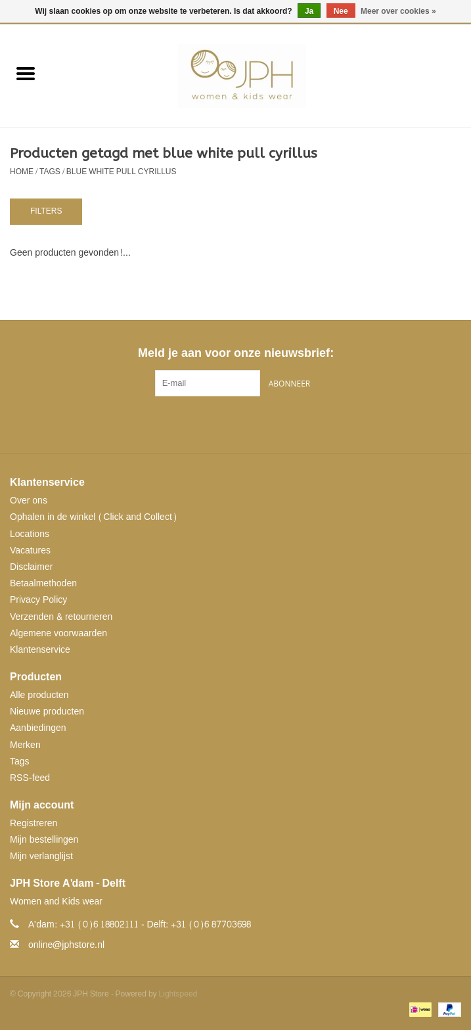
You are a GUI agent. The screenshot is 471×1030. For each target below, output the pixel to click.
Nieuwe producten (47, 711)
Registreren (33, 823)
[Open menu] (25, 73)
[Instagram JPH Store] (259, 423)
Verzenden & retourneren (61, 617)
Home (22, 171)
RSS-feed (30, 778)
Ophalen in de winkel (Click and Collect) (93, 517)
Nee (341, 11)
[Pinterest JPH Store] (235, 423)
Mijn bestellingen (44, 839)
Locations (29, 534)
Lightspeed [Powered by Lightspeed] (178, 994)
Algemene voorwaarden (58, 633)
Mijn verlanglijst (41, 856)
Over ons (28, 500)
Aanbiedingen (38, 728)
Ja (309, 11)
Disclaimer (31, 567)
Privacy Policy (38, 600)
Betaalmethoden (43, 583)
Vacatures (30, 550)
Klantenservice (40, 650)
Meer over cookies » (398, 11)
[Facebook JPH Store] (212, 423)
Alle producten (39, 695)
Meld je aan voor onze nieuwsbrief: (235, 353)
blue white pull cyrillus (121, 171)
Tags (49, 171)
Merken (25, 745)
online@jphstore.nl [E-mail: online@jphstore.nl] (66, 945)
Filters (46, 211)
